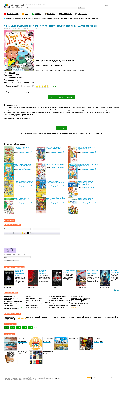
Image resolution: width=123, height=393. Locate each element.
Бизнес (28, 296)
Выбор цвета (25, 233)
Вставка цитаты (30, 233)
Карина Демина (43, 273)
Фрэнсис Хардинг (89, 187)
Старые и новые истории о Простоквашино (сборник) (23, 182)
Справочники (76, 301)
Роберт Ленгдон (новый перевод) (35, 317)
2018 (16, 80)
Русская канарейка (111, 317)
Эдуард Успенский (63, 60)
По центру (17, 233)
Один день (97, 317)
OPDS (89, 378)
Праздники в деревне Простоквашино (21, 148)
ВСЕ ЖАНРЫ (75, 307)
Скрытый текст (28, 233)
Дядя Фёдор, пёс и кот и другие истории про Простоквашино (86, 182)
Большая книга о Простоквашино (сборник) (55, 182)
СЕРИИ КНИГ (66, 14)
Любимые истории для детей (73, 70)
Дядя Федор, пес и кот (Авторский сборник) (86, 198)
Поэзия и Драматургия (57, 305)
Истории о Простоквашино (51, 70)
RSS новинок (96, 378)
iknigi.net (57, 378)
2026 (6, 327)
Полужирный (5, 233)
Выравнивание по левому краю (15, 233)
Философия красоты (42, 271)
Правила (114, 378)
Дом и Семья (31, 301)
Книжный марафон (84, 317)
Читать (61, 128)
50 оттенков (54, 317)
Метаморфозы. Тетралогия (19, 271)
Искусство (30, 305)
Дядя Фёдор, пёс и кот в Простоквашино (86, 148)
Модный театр (10, 319)
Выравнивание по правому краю (19, 233)
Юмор (73, 305)
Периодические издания (58, 303)
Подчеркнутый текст (10, 233)
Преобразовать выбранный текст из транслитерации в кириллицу (32, 233)
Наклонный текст (7, 233)
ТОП (26, 14)
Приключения (9, 308)
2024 (18, 327)
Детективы (8, 303)
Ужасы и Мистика (77, 303)
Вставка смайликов (22, 233)
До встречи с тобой (68, 317)
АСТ (17, 75)
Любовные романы (11, 301)
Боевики (7, 305)
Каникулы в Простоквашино (55, 164)
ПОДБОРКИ (82, 14)
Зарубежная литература (35, 303)
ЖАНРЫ (38, 14)
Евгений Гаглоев (25, 169)
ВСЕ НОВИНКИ (12, 14)
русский (12, 73)
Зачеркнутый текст (12, 233)
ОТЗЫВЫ (51, 14)
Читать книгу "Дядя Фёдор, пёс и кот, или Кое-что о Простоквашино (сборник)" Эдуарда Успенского (61, 133)
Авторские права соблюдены (61, 97)
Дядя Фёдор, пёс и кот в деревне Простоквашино (22, 165)
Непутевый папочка (69, 270)
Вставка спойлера (35, 233)
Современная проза (78, 299)
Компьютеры (53, 298)
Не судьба (114, 270)
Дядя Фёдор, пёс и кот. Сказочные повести (54, 148)
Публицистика (54, 307)
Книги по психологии (56, 296)
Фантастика (8, 296)
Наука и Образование (56, 301)
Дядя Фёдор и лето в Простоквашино (21, 198)
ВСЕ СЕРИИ (22, 319)
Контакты (106, 378)
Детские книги (56, 65)
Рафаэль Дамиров (92, 273)
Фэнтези (7, 299)
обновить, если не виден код (14, 254)
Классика (29, 307)
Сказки (45, 65)
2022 (30, 327)
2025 (12, 327)
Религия (74, 296)
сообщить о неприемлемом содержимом (19, 92)
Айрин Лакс (66, 272)
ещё (35, 327)
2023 (24, 327)
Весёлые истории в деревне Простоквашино (88, 165)
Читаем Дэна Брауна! (12, 317)
